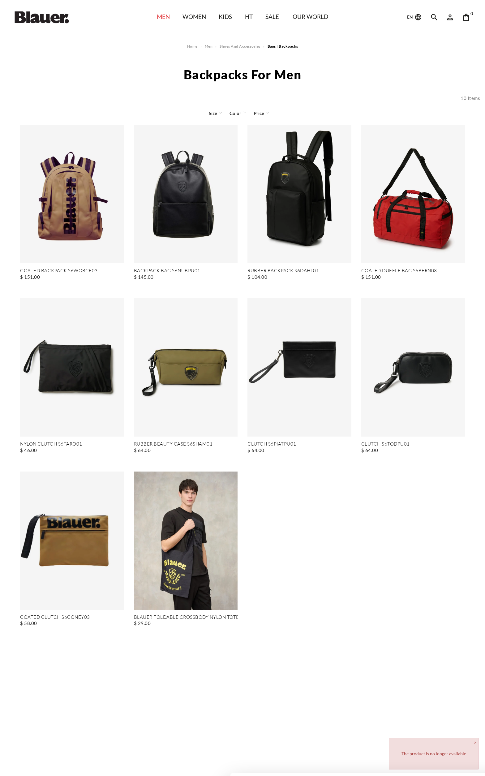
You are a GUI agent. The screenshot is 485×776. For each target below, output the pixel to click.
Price (259, 113)
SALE (272, 16)
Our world (310, 16)
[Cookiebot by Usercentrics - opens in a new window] (40, 764)
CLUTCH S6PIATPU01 (271, 444)
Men (163, 16)
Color (235, 113)
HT (249, 16)
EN (415, 17)
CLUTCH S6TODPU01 (385, 444)
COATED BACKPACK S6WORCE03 (59, 271)
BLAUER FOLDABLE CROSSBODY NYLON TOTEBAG (186, 617)
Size (213, 113)
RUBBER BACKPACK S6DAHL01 (283, 271)
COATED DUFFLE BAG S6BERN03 (399, 271)
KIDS (225, 16)
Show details (95, 763)
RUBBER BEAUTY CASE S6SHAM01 (173, 444)
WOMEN (194, 16)
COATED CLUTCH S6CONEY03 (55, 617)
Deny (433, 753)
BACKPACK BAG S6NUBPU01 (167, 271)
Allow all (433, 733)
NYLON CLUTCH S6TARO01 (51, 444)
